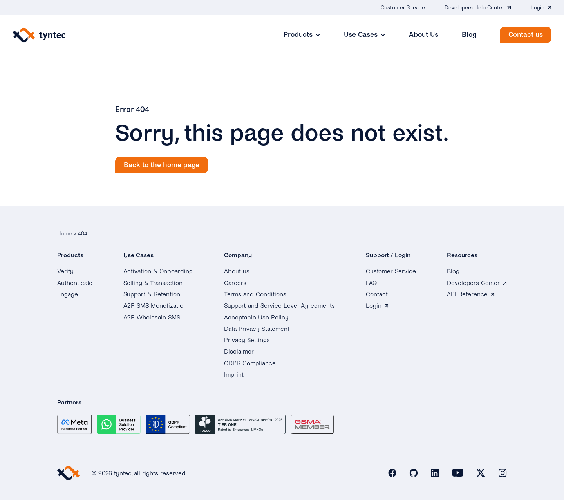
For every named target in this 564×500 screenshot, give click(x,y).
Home (64, 233)
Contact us (525, 34)
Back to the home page (161, 165)
